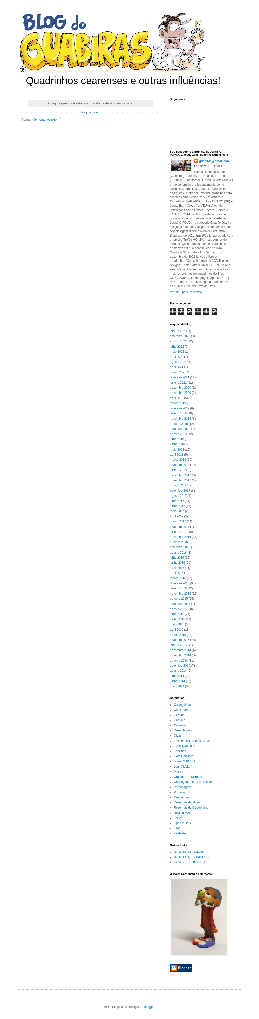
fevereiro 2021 (179, 377)
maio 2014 (177, 686)
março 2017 (178, 521)
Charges (179, 720)
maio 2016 (177, 568)
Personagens (183, 787)
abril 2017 (176, 516)
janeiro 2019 (178, 413)
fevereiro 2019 (179, 408)
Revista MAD (182, 813)
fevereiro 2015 (179, 640)
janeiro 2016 (178, 588)
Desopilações (183, 730)
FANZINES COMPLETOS (191, 862)
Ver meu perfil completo (186, 292)
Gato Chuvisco (184, 756)
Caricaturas (181, 710)
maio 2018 (177, 449)
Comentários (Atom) (46, 119)
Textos (178, 818)
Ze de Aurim (182, 833)
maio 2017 (177, 511)
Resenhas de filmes (187, 802)
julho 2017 (177, 501)
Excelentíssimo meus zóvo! (192, 741)
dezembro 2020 (180, 387)
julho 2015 (177, 614)
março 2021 (178, 372)
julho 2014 (177, 676)
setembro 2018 (180, 429)
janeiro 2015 (178, 645)
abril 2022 (176, 357)
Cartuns (179, 715)
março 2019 (178, 403)
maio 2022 (177, 351)
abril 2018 (176, 454)
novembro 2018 (180, 418)
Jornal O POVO (184, 761)
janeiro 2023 (178, 331)
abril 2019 (176, 398)
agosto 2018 (178, 434)
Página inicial (90, 112)
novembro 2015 (180, 593)
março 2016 (178, 578)
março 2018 (178, 459)
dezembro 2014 (180, 650)
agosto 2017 (178, 496)
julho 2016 (177, 557)
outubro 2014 (179, 660)
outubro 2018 (179, 424)
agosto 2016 (178, 552)
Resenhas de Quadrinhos (191, 807)
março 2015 (178, 635)
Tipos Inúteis (182, 823)
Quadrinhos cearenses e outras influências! (123, 80)
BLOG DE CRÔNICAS (189, 852)
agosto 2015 (178, 609)
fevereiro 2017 (179, 527)
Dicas (177, 735)
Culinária (180, 725)
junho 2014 (177, 681)
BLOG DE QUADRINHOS (191, 857)
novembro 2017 (180, 480)
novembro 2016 (180, 537)
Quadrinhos (181, 797)
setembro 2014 (180, 665)
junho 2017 (177, 506)
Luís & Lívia (182, 766)
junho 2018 (177, 444)
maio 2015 (177, 624)
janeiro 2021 (178, 382)
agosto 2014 (178, 670)
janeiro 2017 (178, 532)
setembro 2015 (180, 604)
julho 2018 (177, 439)
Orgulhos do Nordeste (188, 777)
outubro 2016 (179, 542)
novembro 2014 (180, 655)
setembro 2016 (180, 547)
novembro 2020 (180, 393)
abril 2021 (176, 367)
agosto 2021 (178, 362)
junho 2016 (177, 562)
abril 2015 (176, 629)
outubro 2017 (179, 485)
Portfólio (179, 792)
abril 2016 (176, 573)
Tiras (177, 828)
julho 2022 (177, 346)
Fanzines (180, 751)
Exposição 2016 (184, 746)
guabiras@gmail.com (214, 161)
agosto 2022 (178, 341)
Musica (178, 771)
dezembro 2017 (180, 475)
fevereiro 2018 (179, 465)
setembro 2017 (180, 490)
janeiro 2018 (178, 470)
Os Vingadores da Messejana (193, 782)
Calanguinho (182, 705)
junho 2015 (177, 619)
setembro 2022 (180, 336)
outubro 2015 (179, 598)
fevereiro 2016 (179, 583)
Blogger (149, 1007)
